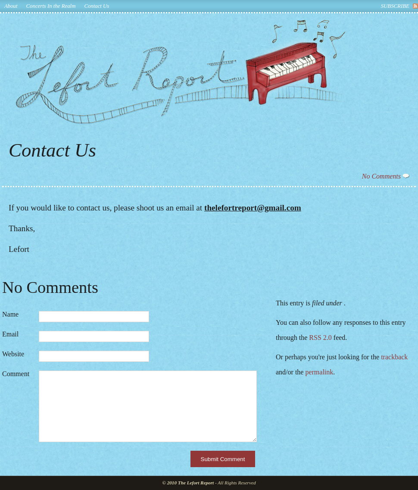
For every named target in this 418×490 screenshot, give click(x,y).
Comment (15, 374)
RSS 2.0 (320, 337)
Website (13, 354)
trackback (394, 357)
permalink (319, 372)
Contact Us (96, 6)
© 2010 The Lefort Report (188, 482)
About (11, 6)
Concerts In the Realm (51, 6)
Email (10, 334)
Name (10, 314)
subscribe (395, 6)
